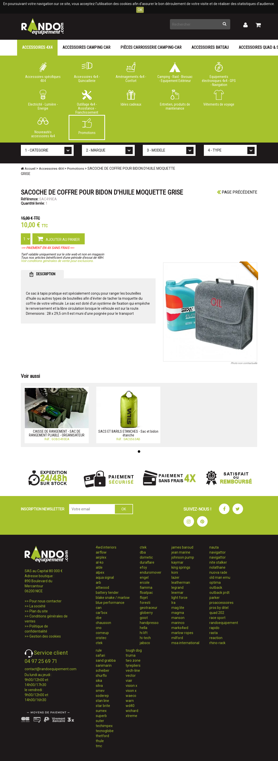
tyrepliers (133, 665)
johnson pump (182, 557)
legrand (177, 588)
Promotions (87, 126)
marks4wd (179, 628)
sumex (101, 711)
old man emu (219, 577)
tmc (99, 746)
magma (177, 613)
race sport (217, 618)
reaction (215, 638)
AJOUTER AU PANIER (58, 239)
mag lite (177, 608)
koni (174, 572)
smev (100, 691)
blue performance (110, 603)
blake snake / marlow (113, 598)
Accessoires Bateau (210, 47)
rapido (214, 628)
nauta (214, 547)
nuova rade (218, 572)
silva (99, 686)
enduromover (150, 572)
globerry (146, 613)
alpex (100, 572)
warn (130, 701)
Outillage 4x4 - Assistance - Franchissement (87, 101)
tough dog (134, 650)
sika (99, 681)
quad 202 (216, 613)
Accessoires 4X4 (37, 47)
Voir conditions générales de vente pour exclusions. (57, 261)
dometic (146, 557)
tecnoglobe (105, 731)
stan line (102, 701)
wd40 (130, 706)
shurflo (101, 676)
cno (99, 628)
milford (177, 638)
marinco (177, 623)
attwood (102, 588)
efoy (143, 567)
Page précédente (237, 192)
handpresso (149, 623)
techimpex (104, 726)
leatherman (180, 582)
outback (215, 588)
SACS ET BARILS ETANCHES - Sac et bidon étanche (128, 433)
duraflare (147, 562)
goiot (144, 618)
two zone (133, 660)
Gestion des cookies (45, 636)
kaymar (177, 562)
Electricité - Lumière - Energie (43, 100)
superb (101, 716)
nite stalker (218, 562)
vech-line (133, 670)
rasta (213, 633)
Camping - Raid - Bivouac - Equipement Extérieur (175, 72)
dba (143, 552)
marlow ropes (182, 633)
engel (144, 577)
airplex (101, 557)
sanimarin (104, 665)
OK (140, 10)
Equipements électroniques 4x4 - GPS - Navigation (219, 73)
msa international (185, 643)
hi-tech (145, 638)
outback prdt (219, 593)
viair (129, 681)
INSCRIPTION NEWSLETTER (42, 509)
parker (214, 598)
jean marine (180, 552)
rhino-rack (217, 643)
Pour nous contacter (45, 601)
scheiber (102, 670)
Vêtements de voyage (219, 98)
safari (100, 655)
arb (98, 582)
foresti (145, 603)
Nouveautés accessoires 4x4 (43, 127)
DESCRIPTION (42, 274)
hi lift (144, 633)
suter (100, 721)
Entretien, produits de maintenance (175, 100)
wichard (132, 711)
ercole (145, 582)
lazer (175, 577)
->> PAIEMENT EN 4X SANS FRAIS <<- (48, 248)
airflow (101, 552)
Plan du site (38, 611)
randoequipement (223, 623)
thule (100, 741)
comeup (102, 633)
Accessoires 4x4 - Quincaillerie (87, 72)
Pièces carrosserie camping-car (150, 47)
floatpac (146, 593)
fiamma (146, 588)
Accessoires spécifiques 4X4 (43, 72)
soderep (102, 696)
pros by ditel (218, 608)
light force (179, 598)
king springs (180, 567)
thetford (102, 736)
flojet (144, 598)
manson (177, 618)
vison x (131, 691)
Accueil (28, 168)
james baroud (182, 547)
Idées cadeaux (131, 98)
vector (131, 676)
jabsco (145, 643)
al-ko (100, 562)
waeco (131, 696)
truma (130, 655)
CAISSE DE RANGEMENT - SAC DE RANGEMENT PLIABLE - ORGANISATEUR (56, 433)
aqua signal (105, 577)
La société (37, 606)
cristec (101, 638)
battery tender (107, 593)
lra (173, 603)
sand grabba (106, 660)
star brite (103, 706)
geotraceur (148, 608)
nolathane (217, 567)
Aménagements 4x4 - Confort (131, 72)
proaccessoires (221, 603)
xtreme (131, 716)
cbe (99, 618)
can (99, 608)
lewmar (177, 593)
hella (143, 628)
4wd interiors (106, 547)
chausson (103, 623)
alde (99, 567)
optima (215, 582)
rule (99, 650)
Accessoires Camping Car (86, 47)
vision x (131, 686)
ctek (99, 643)
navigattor (217, 552)
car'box (101, 613)
